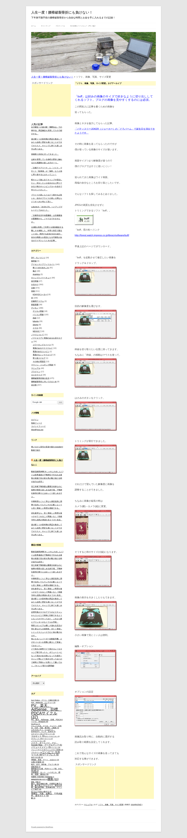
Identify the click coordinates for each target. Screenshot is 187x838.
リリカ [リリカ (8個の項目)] (36, 754)
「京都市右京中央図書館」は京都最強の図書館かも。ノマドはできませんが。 (46, 218)
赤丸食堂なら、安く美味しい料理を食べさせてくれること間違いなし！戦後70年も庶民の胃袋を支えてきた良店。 (46, 516)
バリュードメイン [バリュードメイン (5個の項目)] (41, 747)
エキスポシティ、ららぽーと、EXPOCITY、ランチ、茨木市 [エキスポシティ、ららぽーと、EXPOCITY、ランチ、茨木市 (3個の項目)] (43, 731)
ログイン (34, 420)
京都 (33, 288)
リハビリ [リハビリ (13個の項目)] (51, 752)
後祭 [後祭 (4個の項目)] (41, 762)
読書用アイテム (37, 301)
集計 (34, 271)
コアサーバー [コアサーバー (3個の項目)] (48, 734)
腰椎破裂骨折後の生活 (40, 378)
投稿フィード (36, 423)
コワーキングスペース (42, 345)
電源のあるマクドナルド (43, 348)
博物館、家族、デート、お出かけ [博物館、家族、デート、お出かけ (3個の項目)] (45, 760)
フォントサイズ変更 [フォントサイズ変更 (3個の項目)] (54, 750)
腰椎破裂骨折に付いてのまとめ (44, 382)
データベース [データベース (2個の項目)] (47, 738)
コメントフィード (38, 426)
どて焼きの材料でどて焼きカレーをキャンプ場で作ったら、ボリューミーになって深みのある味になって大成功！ (46, 652)
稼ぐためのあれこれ (41, 268)
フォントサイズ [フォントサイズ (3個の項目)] (38, 750)
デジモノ (34, 308)
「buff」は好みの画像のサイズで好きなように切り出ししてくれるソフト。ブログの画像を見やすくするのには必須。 (114, 98)
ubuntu (35, 325)
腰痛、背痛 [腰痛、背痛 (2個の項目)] (35, 782)
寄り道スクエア (39, 358)
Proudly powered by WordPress (42, 827)
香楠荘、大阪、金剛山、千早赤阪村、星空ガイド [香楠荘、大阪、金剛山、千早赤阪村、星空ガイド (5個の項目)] (46, 794)
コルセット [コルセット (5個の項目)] (38, 736)
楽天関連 (34, 281)
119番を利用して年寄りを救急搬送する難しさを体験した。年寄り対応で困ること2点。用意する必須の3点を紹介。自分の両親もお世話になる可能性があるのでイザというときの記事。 (47, 234)
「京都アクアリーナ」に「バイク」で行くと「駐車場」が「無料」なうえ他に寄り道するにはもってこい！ (46, 171)
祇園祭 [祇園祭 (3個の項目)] (35, 777)
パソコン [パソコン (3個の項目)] (55, 747)
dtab (34, 318)
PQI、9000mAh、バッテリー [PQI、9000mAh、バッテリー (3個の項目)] (43, 703)
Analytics (36, 274)
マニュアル (88, 805)
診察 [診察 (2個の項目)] (41, 791)
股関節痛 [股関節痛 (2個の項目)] (50, 777)
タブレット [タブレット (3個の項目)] (36, 739)
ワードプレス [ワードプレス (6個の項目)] (50, 755)
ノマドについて (37, 335)
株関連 (34, 261)
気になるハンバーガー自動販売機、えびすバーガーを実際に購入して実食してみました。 (46, 642)
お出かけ (34, 284)
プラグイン (35, 372)
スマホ (35, 328)
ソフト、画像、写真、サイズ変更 (110, 805)
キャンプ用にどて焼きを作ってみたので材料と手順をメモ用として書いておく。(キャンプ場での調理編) (46, 662)
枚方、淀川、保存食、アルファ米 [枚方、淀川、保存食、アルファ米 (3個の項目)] (45, 764)
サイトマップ (45, 26)
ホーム (33, 26)
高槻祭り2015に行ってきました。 (45, 154)
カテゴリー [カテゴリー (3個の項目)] (36, 734)
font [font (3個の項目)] (33, 700)
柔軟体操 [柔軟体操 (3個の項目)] (35, 767)
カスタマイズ (36, 375)
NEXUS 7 (37, 331)
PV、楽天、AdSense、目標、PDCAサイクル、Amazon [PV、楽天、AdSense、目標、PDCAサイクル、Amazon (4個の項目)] (47, 720)
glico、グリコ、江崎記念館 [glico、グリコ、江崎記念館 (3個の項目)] (47, 700)
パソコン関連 (38, 315)
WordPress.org (37, 430)
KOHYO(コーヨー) (40, 294)
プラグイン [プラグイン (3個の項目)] (36, 752)
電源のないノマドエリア (43, 355)
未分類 (34, 385)
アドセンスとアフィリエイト (43, 264)
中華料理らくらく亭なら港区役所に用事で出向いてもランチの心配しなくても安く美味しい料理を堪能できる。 (46, 504)
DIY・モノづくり (38, 258)
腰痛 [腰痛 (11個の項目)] (53, 778)
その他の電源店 (39, 361)
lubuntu (36, 321)
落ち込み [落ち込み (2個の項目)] (35, 791)
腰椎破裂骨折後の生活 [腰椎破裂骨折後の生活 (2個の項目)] (39, 779)
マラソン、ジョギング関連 (42, 365)
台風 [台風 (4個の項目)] (34, 762)
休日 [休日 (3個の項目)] (34, 757)
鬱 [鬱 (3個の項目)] (33, 798)
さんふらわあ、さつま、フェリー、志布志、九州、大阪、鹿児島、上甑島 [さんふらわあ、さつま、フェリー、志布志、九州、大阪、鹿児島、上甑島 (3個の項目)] (46, 727)
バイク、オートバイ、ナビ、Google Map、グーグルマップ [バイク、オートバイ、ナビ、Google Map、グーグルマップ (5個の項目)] (46, 744)
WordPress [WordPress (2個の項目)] (35, 724)
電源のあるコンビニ (41, 351)
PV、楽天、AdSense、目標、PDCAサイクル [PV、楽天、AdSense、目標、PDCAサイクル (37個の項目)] (46, 711)
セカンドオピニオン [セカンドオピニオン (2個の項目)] (52, 736)
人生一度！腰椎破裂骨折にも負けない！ (62, 12)
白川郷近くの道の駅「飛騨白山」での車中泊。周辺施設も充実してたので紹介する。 (46, 130)
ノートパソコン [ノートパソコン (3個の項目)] (38, 741)
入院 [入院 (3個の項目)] (40, 757)
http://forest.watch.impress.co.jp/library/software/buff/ (102, 235)
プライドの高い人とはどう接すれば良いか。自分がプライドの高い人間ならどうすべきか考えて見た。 (46, 198)
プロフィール (60, 26)
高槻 (33, 291)
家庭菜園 (34, 305)
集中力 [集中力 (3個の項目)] (47, 792)
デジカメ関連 (38, 311)
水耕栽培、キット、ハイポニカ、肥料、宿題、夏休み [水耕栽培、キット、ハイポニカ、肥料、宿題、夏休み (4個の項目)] (45, 773)
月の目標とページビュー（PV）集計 (83, 26)
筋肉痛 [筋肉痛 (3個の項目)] (42, 777)
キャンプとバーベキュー (41, 278)
